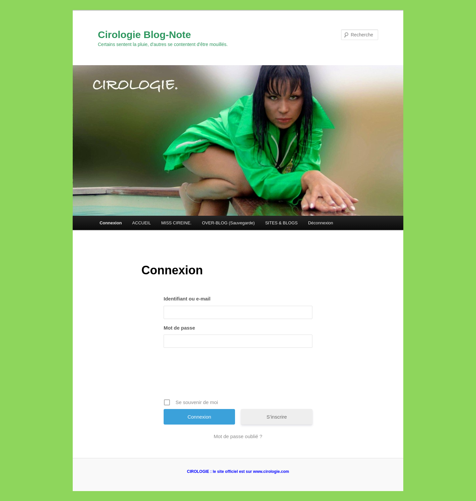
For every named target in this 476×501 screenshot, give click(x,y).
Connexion (110, 222)
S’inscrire (276, 417)
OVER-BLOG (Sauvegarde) (228, 222)
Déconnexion (320, 222)
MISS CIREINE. (176, 222)
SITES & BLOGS (281, 222)
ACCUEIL (141, 222)
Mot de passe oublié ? (238, 436)
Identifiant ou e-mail (187, 298)
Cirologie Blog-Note (144, 34)
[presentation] (238, 375)
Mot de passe (179, 328)
